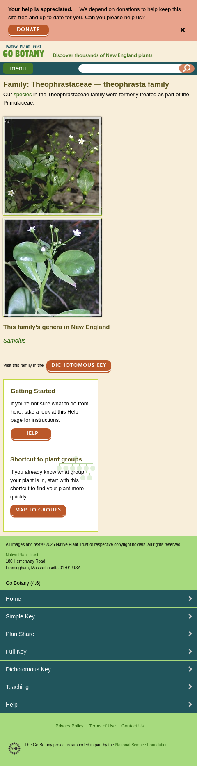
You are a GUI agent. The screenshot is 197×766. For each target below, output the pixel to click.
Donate (28, 29)
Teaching (17, 687)
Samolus (14, 340)
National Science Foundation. (142, 745)
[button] (52, 166)
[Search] (187, 68)
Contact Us (132, 725)
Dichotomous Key (78, 365)
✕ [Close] (182, 30)
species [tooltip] (23, 94)
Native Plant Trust (22, 554)
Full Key (16, 651)
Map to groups (38, 510)
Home (13, 599)
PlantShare (20, 634)
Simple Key (20, 616)
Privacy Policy (69, 725)
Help (31, 433)
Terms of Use (102, 725)
